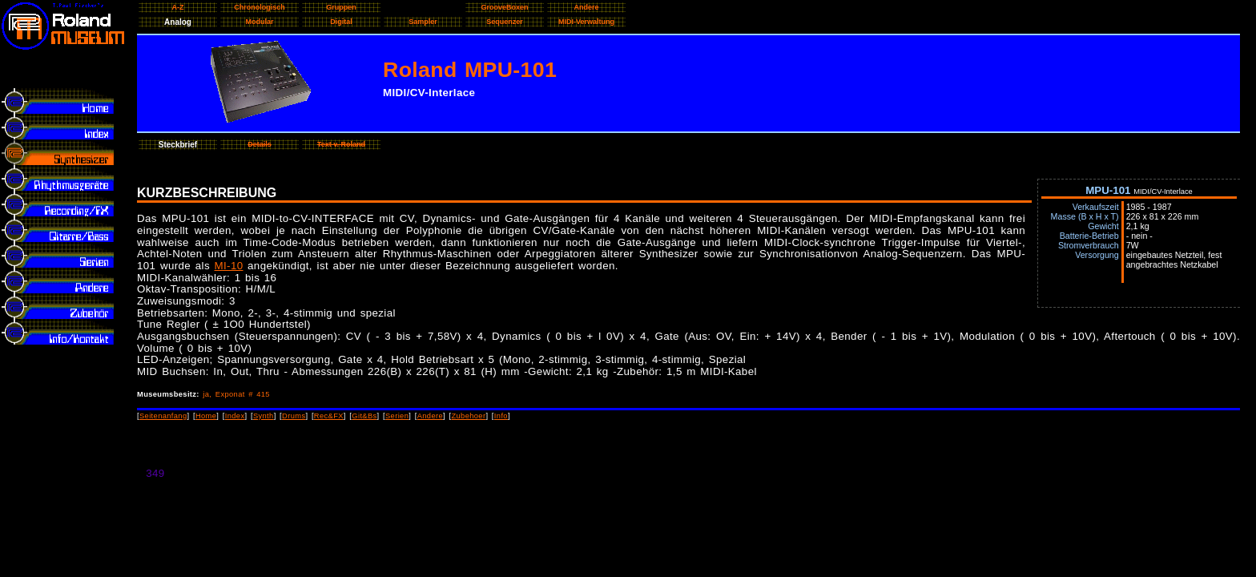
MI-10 (229, 266)
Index (235, 416)
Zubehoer (468, 416)
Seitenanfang (163, 416)
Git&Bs (364, 416)
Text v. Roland (341, 144)
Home (205, 416)
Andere (430, 416)
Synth (263, 416)
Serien (397, 416)
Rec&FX (329, 416)
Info (501, 416)
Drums (293, 416)
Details (260, 144)
